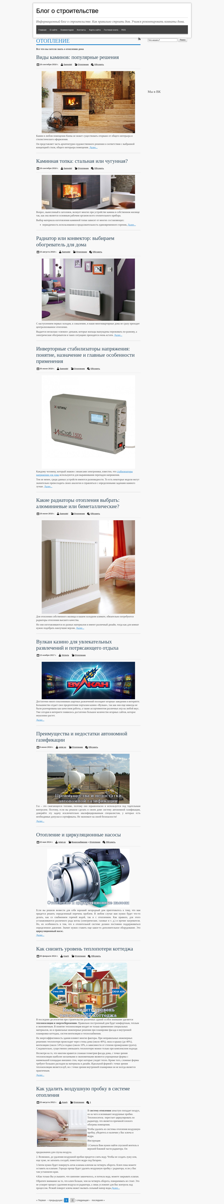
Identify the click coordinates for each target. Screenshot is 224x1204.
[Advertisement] (167, 65)
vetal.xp (62, 747)
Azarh (66, 956)
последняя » (98, 1200)
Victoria (65, 655)
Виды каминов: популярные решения (77, 57)
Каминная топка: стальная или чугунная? (82, 161)
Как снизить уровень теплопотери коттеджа (84, 949)
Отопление (83, 64)
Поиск (182, 40)
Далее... (93, 147)
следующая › (83, 1200)
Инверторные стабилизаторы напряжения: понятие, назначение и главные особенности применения (85, 355)
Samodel (68, 64)
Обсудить (99, 64)
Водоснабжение (79, 842)
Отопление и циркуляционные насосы (78, 834)
